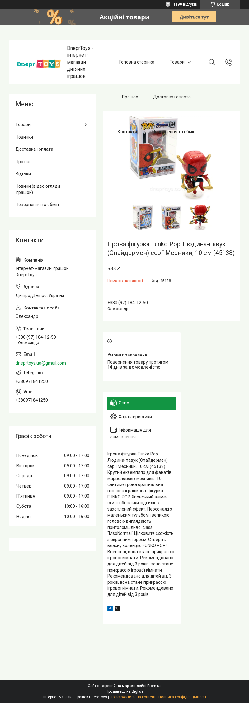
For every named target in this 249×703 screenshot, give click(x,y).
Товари (177, 61)
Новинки (24, 136)
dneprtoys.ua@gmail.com (41, 363)
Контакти (127, 131)
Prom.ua (154, 686)
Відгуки (23, 173)
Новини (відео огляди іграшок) (38, 189)
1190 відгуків (185, 4)
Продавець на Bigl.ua (124, 691)
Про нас (130, 96)
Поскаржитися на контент (133, 697)
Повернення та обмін (173, 131)
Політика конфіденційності (182, 697)
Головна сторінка (136, 61)
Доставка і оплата (172, 96)
